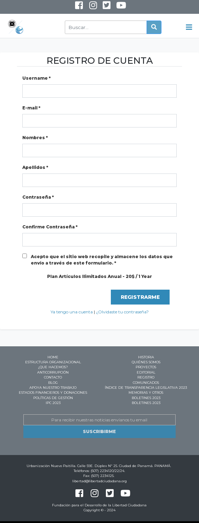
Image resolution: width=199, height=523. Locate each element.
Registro (145, 377)
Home (52, 357)
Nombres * (35, 137)
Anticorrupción (53, 372)
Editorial (146, 372)
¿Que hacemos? (53, 367)
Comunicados (146, 383)
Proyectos (146, 367)
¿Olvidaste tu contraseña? (122, 311)
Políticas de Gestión (53, 398)
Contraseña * (38, 197)
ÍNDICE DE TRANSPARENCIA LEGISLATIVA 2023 (146, 388)
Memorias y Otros (146, 392)
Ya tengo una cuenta (72, 311)
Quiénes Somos (146, 362)
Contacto (53, 377)
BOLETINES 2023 (146, 398)
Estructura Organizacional (53, 362)
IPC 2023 (53, 403)
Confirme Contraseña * (50, 226)
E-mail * (31, 107)
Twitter (106, 7)
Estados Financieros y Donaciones (53, 392)
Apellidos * (35, 167)
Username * (36, 78)
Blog (53, 383)
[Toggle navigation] (189, 27)
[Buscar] (106, 27)
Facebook (78, 7)
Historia (146, 357)
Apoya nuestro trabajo (52, 388)
